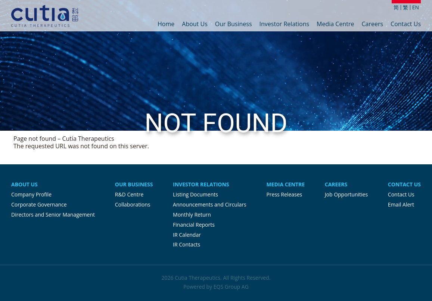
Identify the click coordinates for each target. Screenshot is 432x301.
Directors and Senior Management (53, 214)
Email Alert (401, 204)
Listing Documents (195, 194)
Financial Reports (194, 224)
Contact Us (406, 24)
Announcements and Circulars (209, 204)
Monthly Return (192, 214)
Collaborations (132, 204)
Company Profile (31, 194)
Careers (372, 24)
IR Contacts (186, 244)
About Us (195, 24)
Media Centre (335, 24)
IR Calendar (187, 234)
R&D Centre (129, 194)
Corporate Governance (39, 204)
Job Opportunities (346, 194)
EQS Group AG (231, 286)
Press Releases (284, 194)
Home (166, 24)
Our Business (233, 24)
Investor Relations (284, 24)
